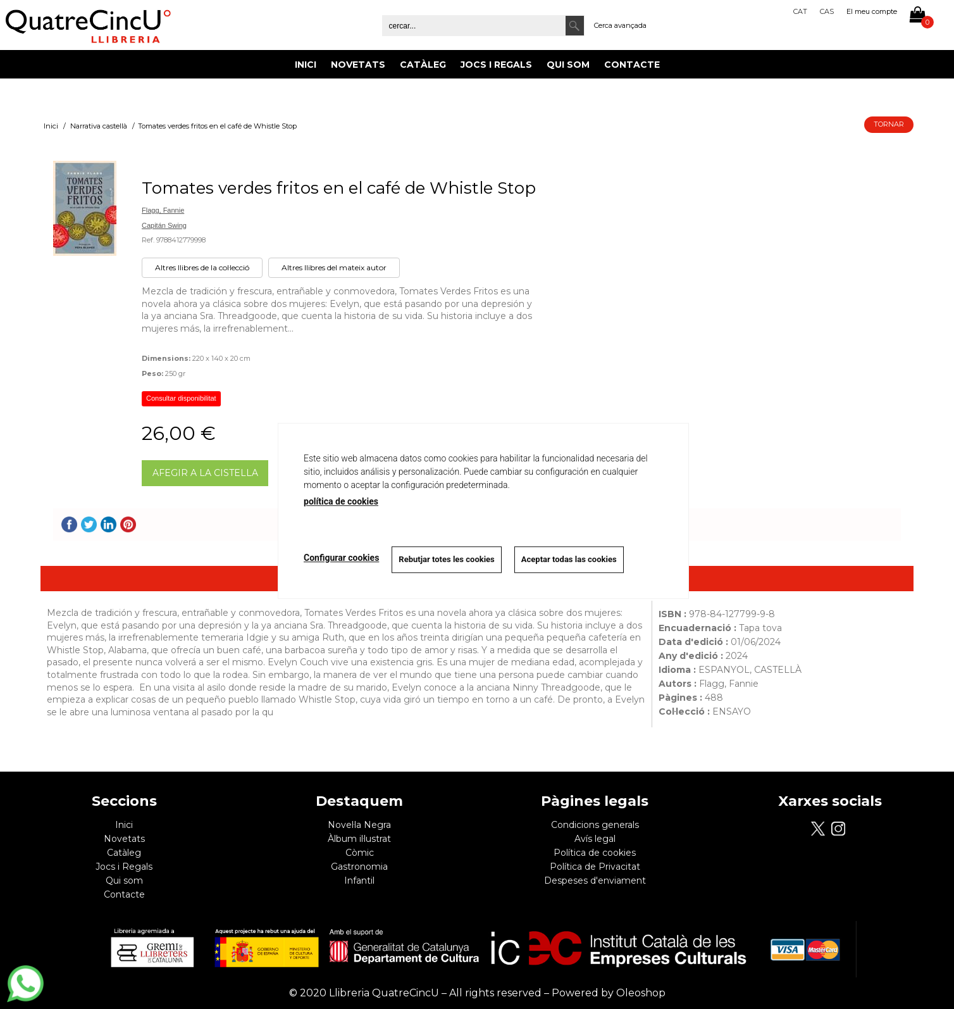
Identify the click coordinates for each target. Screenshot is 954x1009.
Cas (827, 11)
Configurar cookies (341, 558)
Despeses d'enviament (595, 880)
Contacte (632, 64)
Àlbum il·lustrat (359, 838)
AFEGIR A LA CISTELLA (205, 473)
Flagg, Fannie (163, 210)
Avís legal (595, 838)
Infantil (359, 880)
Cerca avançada (620, 25)
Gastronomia (359, 866)
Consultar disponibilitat (181, 398)
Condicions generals (595, 824)
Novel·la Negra (359, 824)
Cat (800, 11)
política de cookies (341, 501)
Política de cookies (595, 852)
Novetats (358, 64)
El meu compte (871, 11)
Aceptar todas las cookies (569, 559)
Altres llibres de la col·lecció (202, 267)
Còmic (359, 852)
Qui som (568, 64)
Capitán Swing (164, 225)
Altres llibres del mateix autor (334, 267)
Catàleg (423, 64)
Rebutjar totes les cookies (446, 559)
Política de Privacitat (595, 866)
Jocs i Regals (496, 64)
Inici (305, 64)
